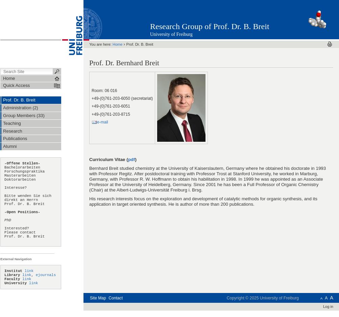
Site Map (98, 298)
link (29, 271)
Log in (328, 306)
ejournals (46, 275)
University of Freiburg (171, 34)
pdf (131, 159)
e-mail (102, 122)
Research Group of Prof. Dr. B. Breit (209, 26)
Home (117, 44)
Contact (115, 298)
